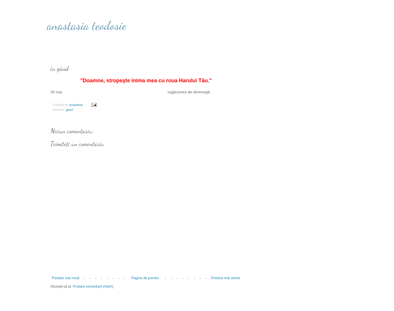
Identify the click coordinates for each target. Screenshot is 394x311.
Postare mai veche (225, 278)
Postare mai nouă (65, 278)
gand (69, 109)
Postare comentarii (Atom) (93, 286)
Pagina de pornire (145, 278)
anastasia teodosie (86, 25)
